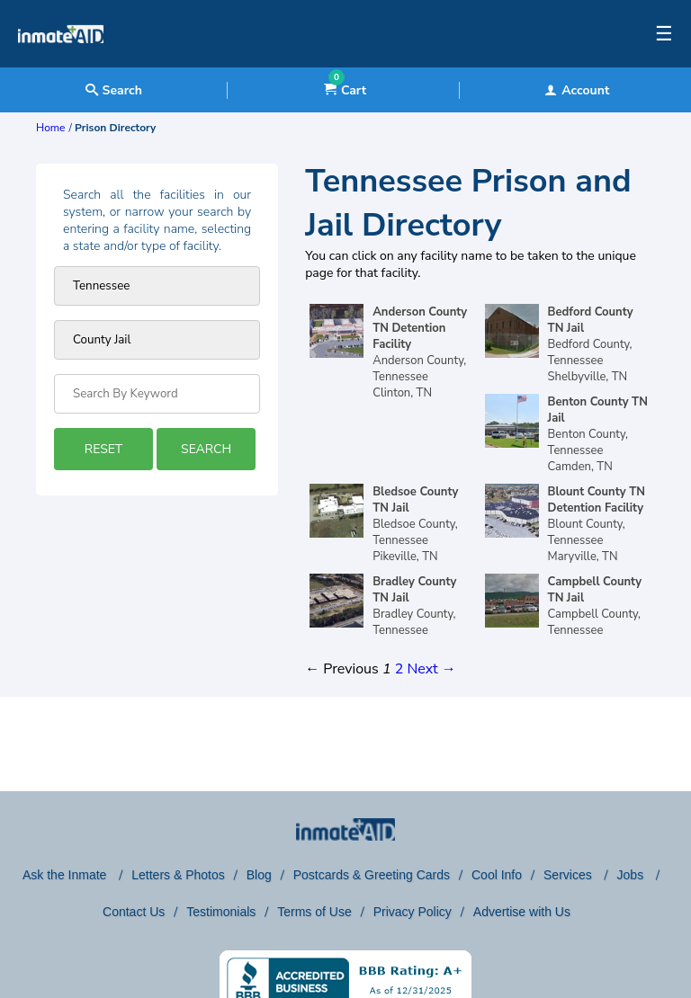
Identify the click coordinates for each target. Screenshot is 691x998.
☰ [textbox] (664, 34)
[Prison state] (157, 286)
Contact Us (134, 911)
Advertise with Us (521, 911)
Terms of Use (314, 911)
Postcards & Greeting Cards (371, 875)
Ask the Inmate (66, 875)
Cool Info (496, 875)
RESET (103, 449)
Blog (259, 875)
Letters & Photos (178, 875)
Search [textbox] (113, 90)
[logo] (60, 63)
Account (576, 90)
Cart (345, 90)
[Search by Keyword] (157, 394)
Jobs (632, 875)
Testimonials (221, 911)
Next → (431, 669)
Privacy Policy (412, 911)
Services (569, 875)
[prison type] (157, 340)
